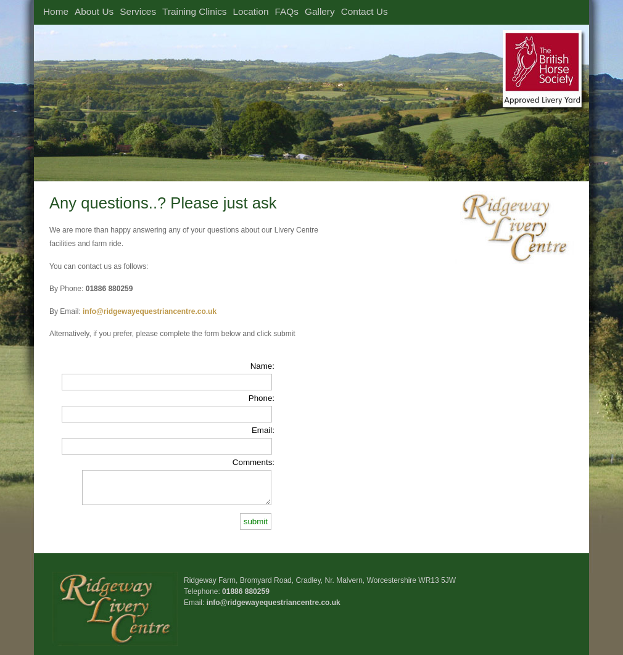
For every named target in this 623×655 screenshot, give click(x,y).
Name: (262, 366)
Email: (263, 430)
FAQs (287, 11)
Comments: (253, 462)
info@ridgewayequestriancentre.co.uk (273, 602)
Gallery (320, 11)
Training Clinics (194, 11)
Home (55, 11)
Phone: (261, 398)
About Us (94, 11)
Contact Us (364, 11)
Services (138, 11)
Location (251, 11)
